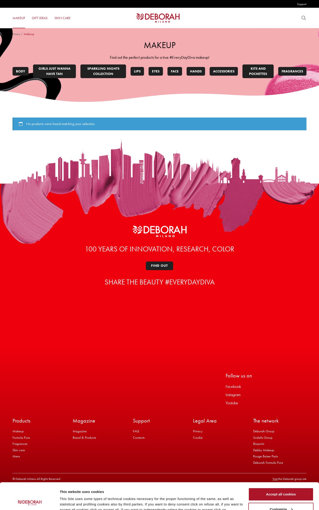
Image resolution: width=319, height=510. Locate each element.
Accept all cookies (281, 467)
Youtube (232, 402)
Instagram (233, 394)
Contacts (138, 437)
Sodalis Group (263, 437)
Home (16, 34)
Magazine (80, 431)
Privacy (198, 431)
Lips (137, 71)
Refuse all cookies (281, 497)
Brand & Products (84, 437)
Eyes (156, 71)
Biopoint (258, 443)
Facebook (233, 386)
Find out (159, 265)
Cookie (198, 437)
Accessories (223, 71)
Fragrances (292, 71)
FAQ (136, 431)
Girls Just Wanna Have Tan (54, 71)
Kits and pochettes (258, 71)
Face (175, 71)
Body (20, 71)
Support (301, 4)
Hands (196, 71)
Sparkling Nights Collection (103, 71)
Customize (281, 482)
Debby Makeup (263, 450)
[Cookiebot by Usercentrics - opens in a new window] (29, 501)
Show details (70, 501)
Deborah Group (263, 431)
